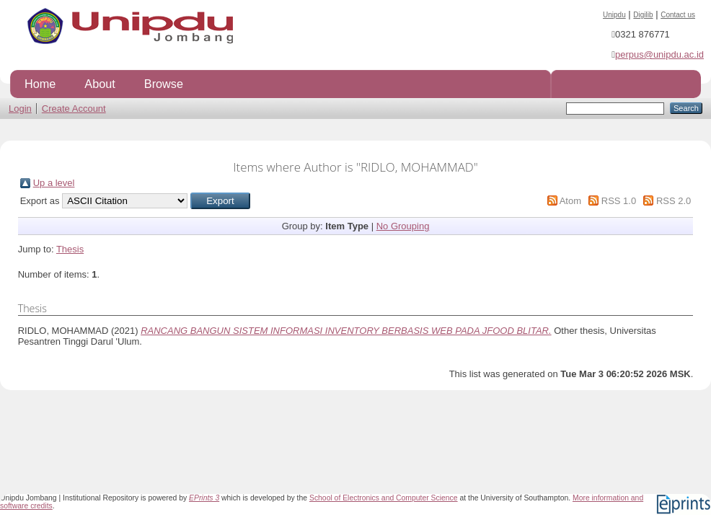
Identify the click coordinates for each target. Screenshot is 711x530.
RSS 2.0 (673, 200)
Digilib (643, 15)
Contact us (678, 15)
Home (40, 83)
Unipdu (614, 15)
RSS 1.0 (618, 200)
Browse (163, 83)
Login (20, 108)
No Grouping (403, 226)
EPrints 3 (204, 498)
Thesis (70, 249)
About (99, 83)
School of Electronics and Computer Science (383, 498)
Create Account (74, 108)
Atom (570, 200)
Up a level (54, 182)
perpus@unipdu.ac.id (659, 54)
